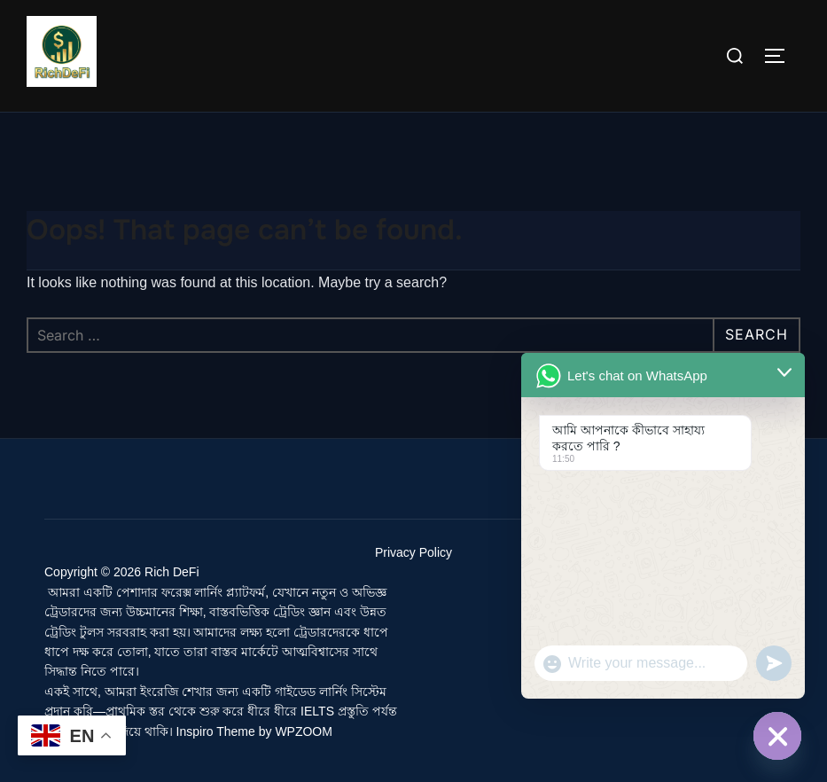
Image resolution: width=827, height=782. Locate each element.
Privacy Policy (413, 552)
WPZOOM (303, 731)
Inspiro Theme (215, 731)
